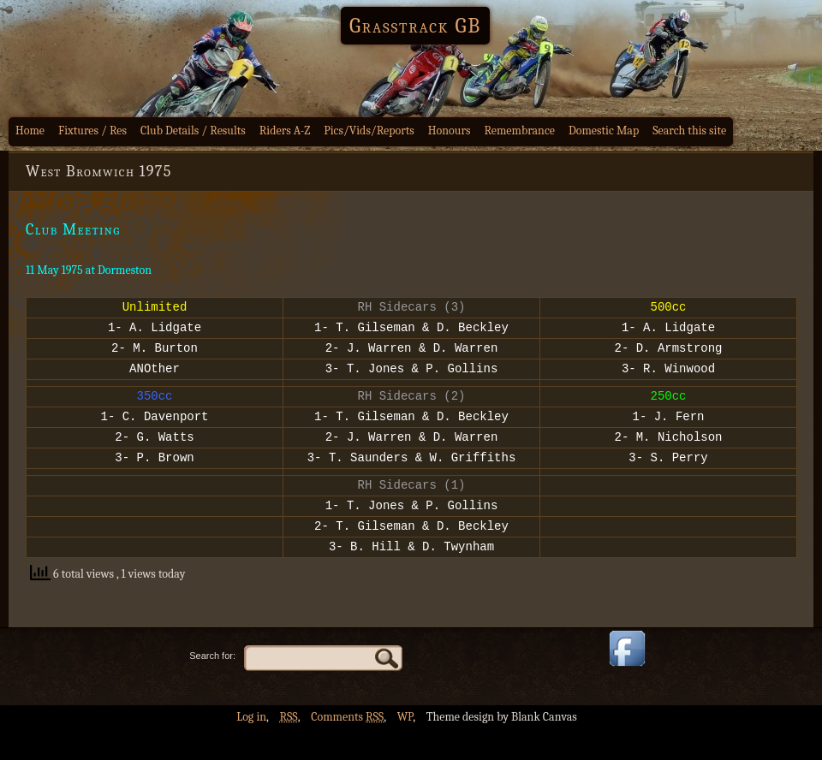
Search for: (212, 686)
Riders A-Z (285, 130)
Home (30, 130)
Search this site (689, 130)
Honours (449, 130)
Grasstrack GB (415, 26)
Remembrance (519, 130)
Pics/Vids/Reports (369, 130)
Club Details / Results (193, 130)
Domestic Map (604, 130)
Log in (251, 747)
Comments (347, 747)
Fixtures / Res (92, 130)
